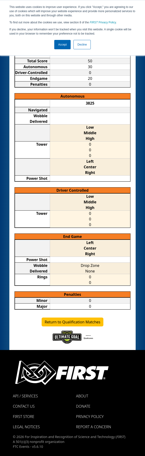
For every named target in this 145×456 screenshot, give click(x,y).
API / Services (25, 396)
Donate (83, 406)
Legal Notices (26, 426)
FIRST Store (23, 416)
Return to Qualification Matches (72, 322)
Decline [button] (82, 44)
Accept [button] (62, 44)
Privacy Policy (103, 22)
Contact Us (24, 406)
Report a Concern (93, 426)
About (82, 396)
